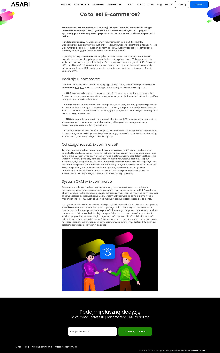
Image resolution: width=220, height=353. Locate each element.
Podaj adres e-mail (79, 331)
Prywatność (193, 350)
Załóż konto (199, 4)
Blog (159, 4)
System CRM (140, 222)
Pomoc (140, 4)
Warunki (203, 350)
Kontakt (169, 4)
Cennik (130, 4)
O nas (151, 4)
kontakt (153, 193)
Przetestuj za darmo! (135, 331)
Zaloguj (182, 4)
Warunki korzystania (42, 346)
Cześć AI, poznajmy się (66, 346)
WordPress (67, 158)
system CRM (112, 196)
